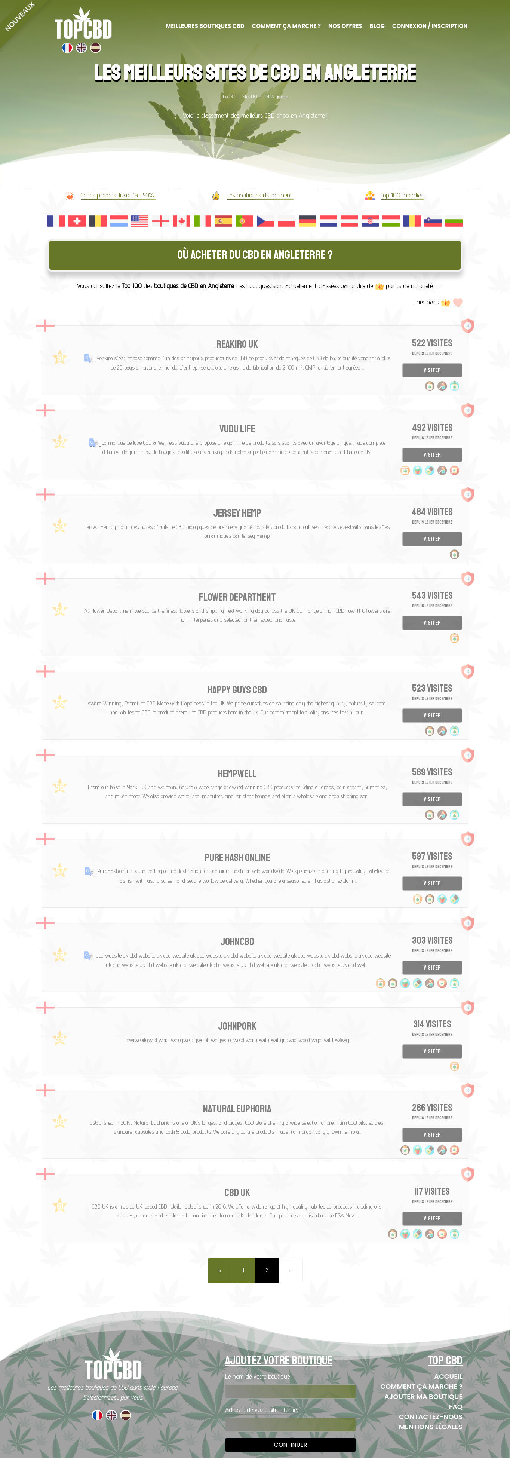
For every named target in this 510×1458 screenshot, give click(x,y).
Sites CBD (249, 96)
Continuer (290, 1444)
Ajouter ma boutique (423, 1396)
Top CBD (228, 96)
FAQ (456, 1406)
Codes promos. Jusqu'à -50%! (117, 195)
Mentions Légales (431, 1426)
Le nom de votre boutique (257, 1376)
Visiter (432, 370)
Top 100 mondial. (402, 195)
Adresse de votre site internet (261, 1409)
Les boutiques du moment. (260, 195)
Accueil (448, 1376)
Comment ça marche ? (421, 1386)
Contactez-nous (431, 1416)
